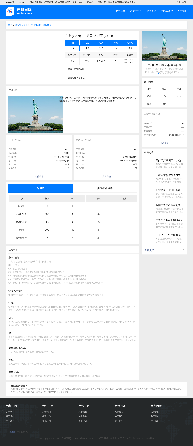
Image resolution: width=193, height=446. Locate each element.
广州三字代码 (14, 140)
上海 (164, 96)
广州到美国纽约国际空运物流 (164, 65)
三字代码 (12, 149)
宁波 (179, 89)
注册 (184, 2)
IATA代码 (148, 123)
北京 (149, 89)
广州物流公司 (23, 432)
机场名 (12, 157)
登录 (178, 2)
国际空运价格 (21, 25)
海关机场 (12, 168)
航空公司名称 (150, 135)
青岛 (164, 89)
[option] (39, 140)
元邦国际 (120, 11)
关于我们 (182, 11)
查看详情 (39, 176)
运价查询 (135, 11)
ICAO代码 (12, 153)
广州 (179, 96)
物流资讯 (151, 11)
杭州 (149, 96)
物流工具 (165, 11)
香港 (164, 104)
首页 (10, 25)
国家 (12, 164)
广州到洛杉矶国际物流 (41, 25)
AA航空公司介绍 (152, 114)
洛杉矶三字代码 (83, 140)
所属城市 (148, 131)
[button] (158, 73)
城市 (12, 161)
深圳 (149, 104)
